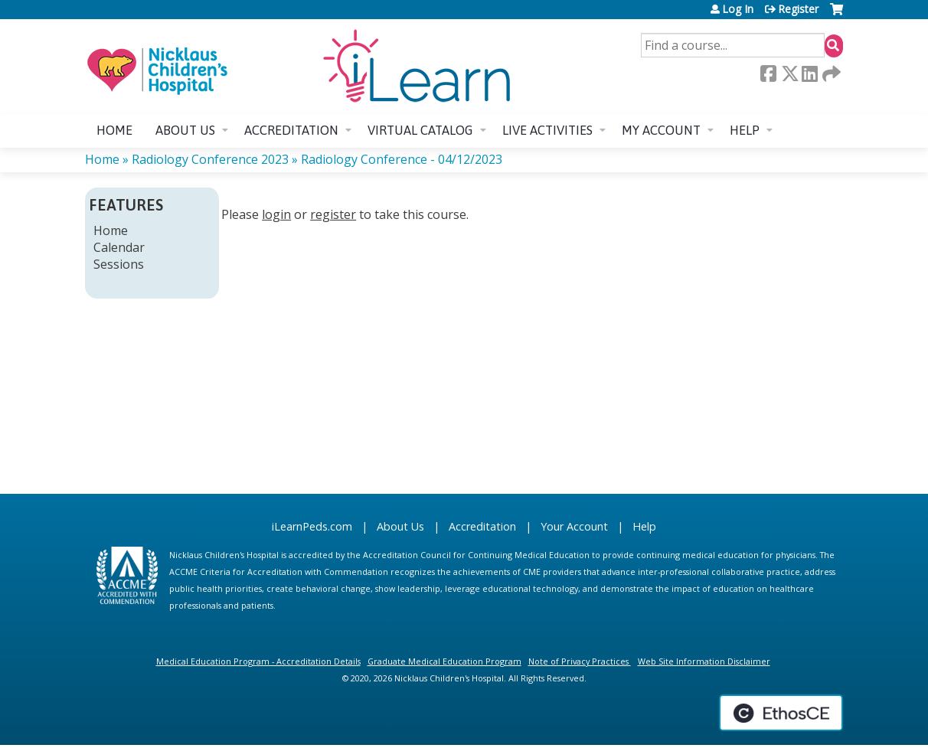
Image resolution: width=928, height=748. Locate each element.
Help (745, 130)
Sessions (118, 264)
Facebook (768, 73)
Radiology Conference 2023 (210, 159)
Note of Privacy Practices (578, 661)
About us (185, 130)
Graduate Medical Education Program (444, 661)
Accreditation (291, 130)
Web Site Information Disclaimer (704, 661)
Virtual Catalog (420, 130)
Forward (830, 73)
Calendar (119, 247)
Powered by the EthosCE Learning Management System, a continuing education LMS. (781, 712)
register (333, 214)
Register (798, 9)
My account (661, 130)
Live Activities (547, 130)
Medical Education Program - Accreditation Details (258, 661)
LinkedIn (809, 73)
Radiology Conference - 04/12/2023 (401, 159)
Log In (737, 9)
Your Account (574, 526)
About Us (400, 526)
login (276, 214)
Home (114, 130)
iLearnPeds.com (312, 526)
